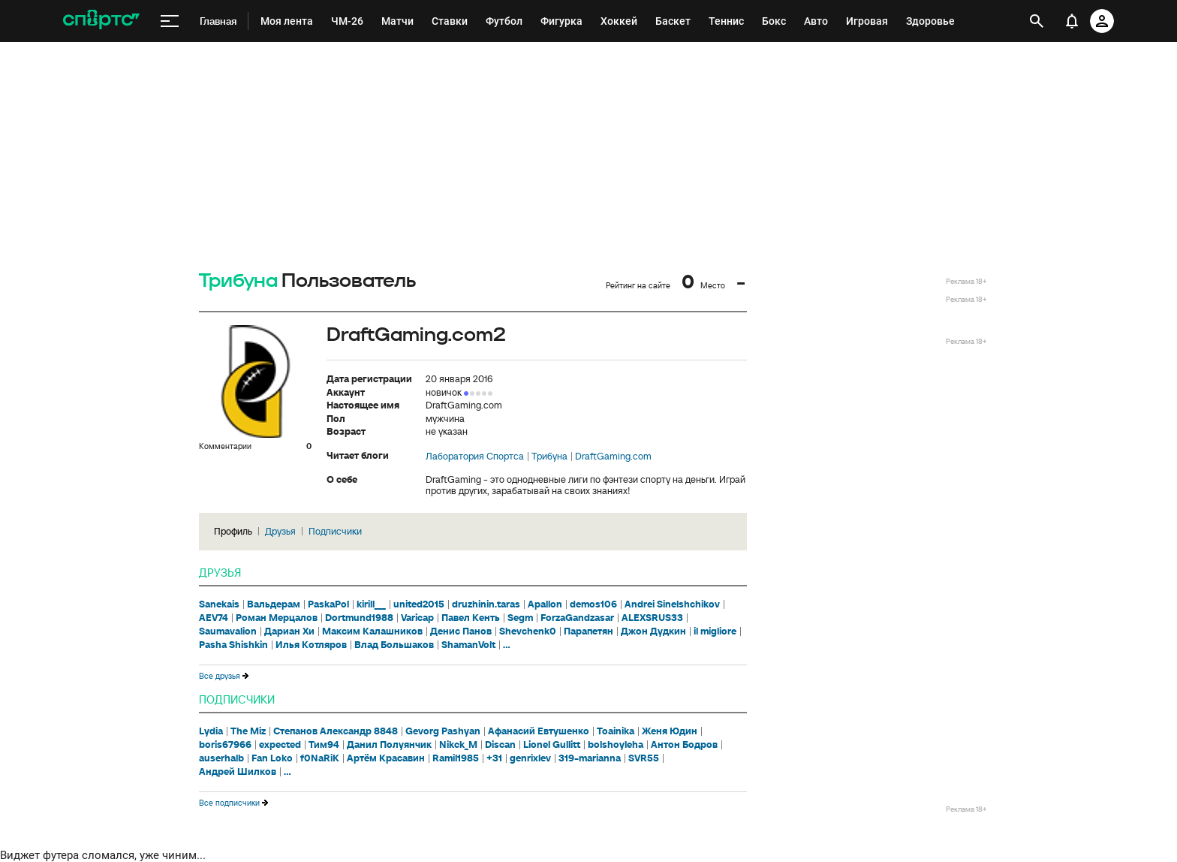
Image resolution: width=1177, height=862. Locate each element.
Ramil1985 (455, 758)
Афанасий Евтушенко (538, 731)
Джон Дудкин (653, 631)
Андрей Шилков (237, 771)
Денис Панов (461, 631)
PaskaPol (328, 604)
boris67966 (225, 744)
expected (280, 744)
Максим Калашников (372, 631)
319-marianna (589, 758)
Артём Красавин (386, 758)
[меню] (170, 21)
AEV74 (213, 617)
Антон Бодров (684, 744)
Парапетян (588, 631)
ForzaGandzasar (577, 617)
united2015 (418, 604)
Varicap (417, 617)
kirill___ (371, 604)
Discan (500, 744)
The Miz (248, 731)
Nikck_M (458, 744)
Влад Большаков (394, 645)
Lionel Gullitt (551, 744)
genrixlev (530, 758)
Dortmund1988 (359, 617)
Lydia (211, 731)
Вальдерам (273, 604)
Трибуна (238, 281)
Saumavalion (228, 631)
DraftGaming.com (613, 456)
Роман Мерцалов (277, 617)
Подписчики (335, 531)
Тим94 (324, 744)
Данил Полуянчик (389, 744)
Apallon (545, 604)
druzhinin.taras (486, 604)
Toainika (615, 731)
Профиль (233, 531)
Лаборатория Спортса (475, 456)
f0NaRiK (319, 758)
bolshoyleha (615, 744)
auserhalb (221, 758)
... (506, 645)
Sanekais (219, 604)
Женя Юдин (669, 731)
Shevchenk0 (527, 631)
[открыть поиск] (1037, 21)
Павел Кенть (470, 617)
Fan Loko (272, 758)
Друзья (280, 531)
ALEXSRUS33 (652, 617)
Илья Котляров (311, 645)
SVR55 (643, 758)
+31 (494, 758)
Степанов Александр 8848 (335, 731)
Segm (520, 617)
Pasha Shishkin (233, 645)
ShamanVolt (468, 645)
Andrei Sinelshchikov (672, 604)
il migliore (715, 631)
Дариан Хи (289, 631)
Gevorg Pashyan (442, 731)
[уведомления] (1072, 21)
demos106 (593, 604)
